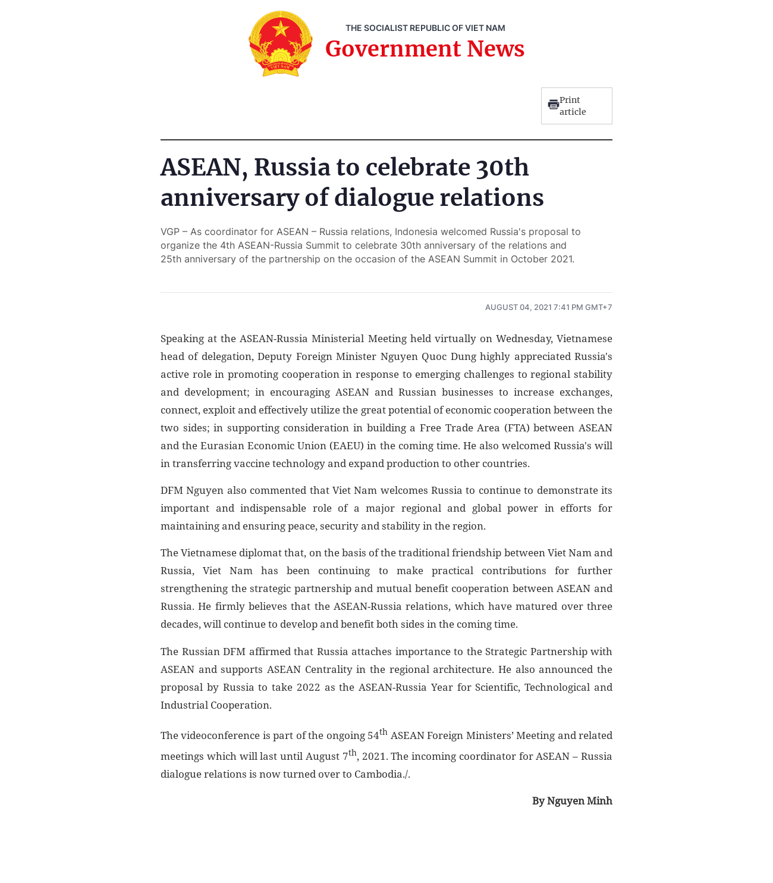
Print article (567, 106)
